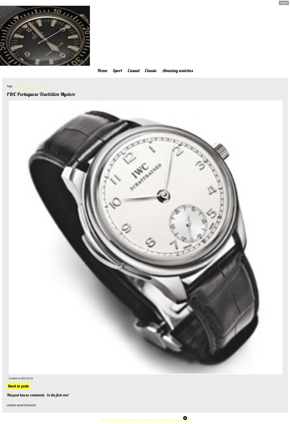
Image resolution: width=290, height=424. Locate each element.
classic (18, 86)
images (27, 86)
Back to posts (18, 385)
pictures (47, 86)
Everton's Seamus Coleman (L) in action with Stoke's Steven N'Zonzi (145, 419)
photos (37, 86)
